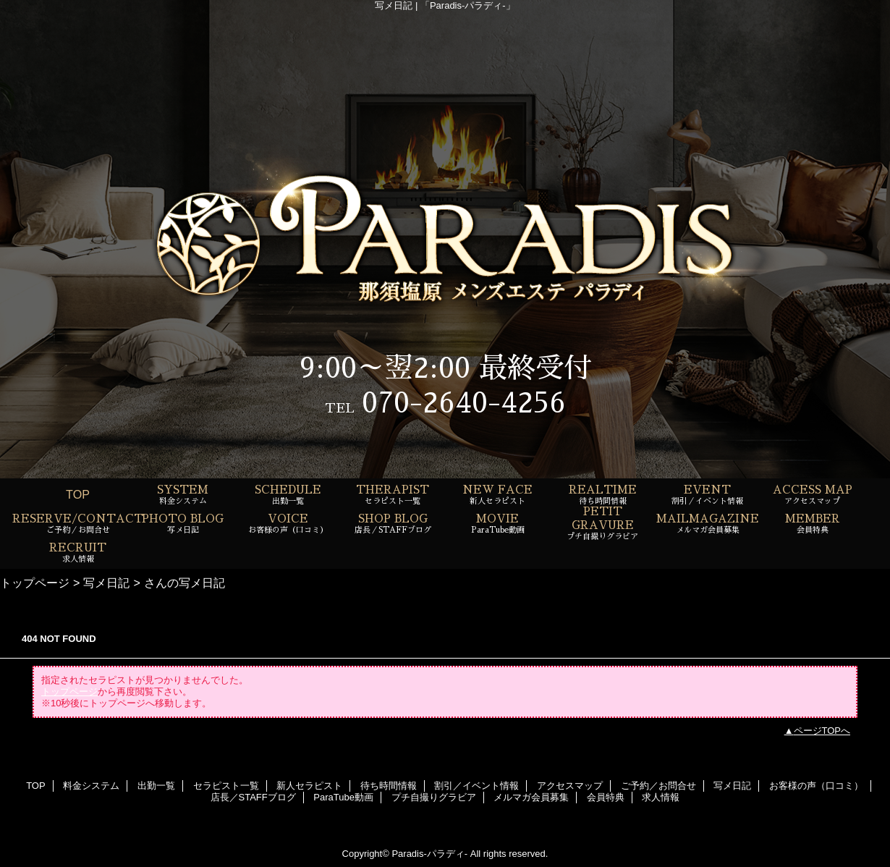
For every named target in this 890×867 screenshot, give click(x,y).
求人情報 (660, 797)
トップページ (34, 582)
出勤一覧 (156, 785)
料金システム (91, 785)
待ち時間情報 (388, 785)
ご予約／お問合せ (658, 785)
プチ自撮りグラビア (433, 797)
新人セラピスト (309, 785)
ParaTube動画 (343, 797)
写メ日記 (106, 582)
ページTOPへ (822, 730)
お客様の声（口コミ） (816, 785)
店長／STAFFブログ (253, 797)
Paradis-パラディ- (429, 853)
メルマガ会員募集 (531, 797)
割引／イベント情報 (476, 785)
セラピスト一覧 (226, 785)
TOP (78, 494)
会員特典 (605, 797)
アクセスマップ (570, 785)
